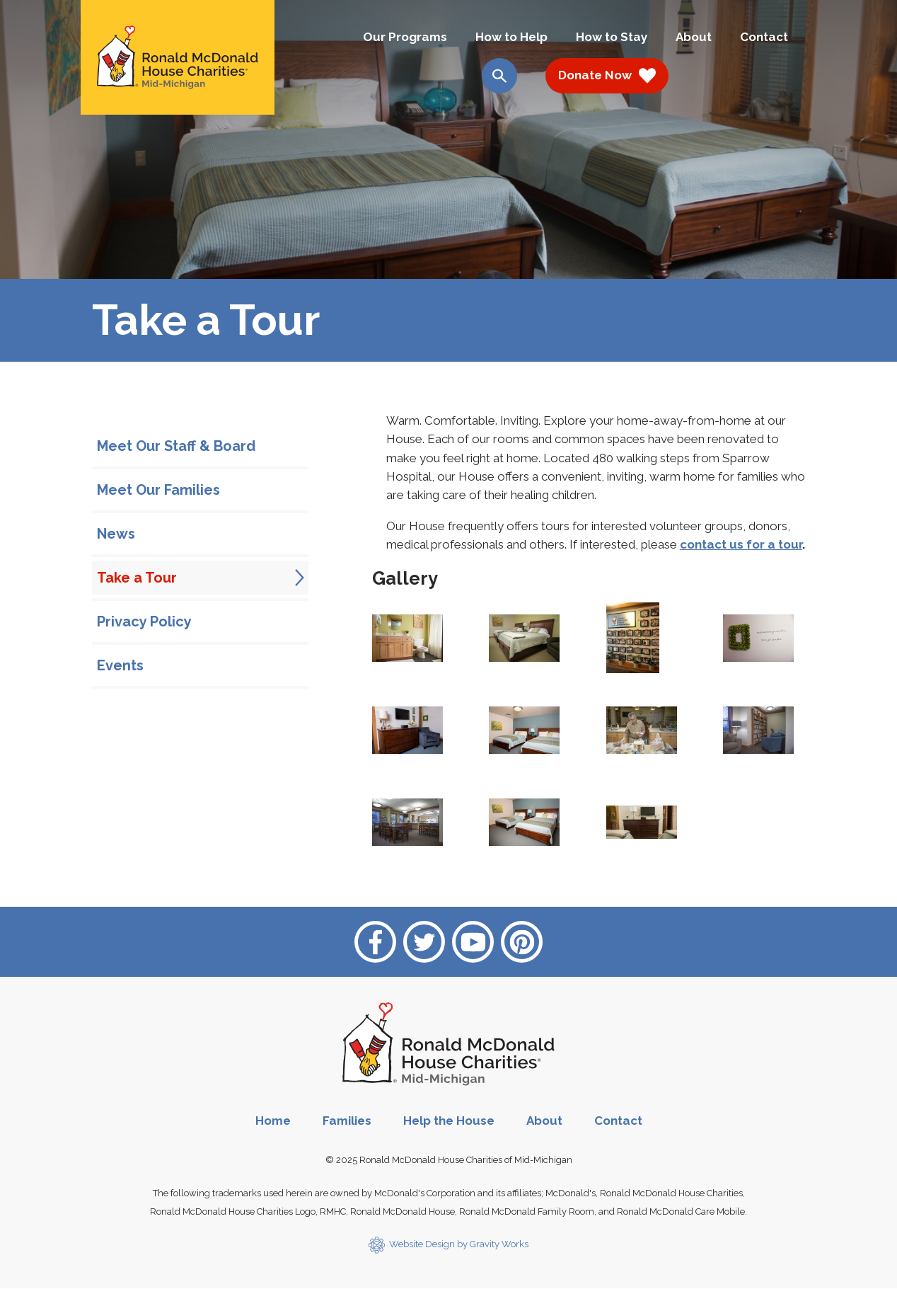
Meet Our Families (158, 489)
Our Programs (405, 37)
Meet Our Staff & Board (176, 445)
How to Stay (611, 37)
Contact (764, 37)
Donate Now (607, 75)
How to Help (511, 37)
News (116, 533)
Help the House (448, 1120)
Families (347, 1120)
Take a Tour (137, 577)
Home (273, 1120)
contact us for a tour (741, 544)
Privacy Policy (144, 621)
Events (120, 665)
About (694, 37)
